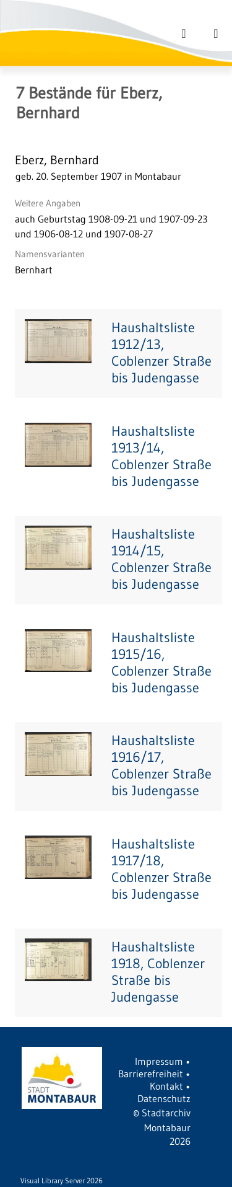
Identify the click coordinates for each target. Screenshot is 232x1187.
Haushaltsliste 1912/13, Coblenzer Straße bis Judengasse (161, 352)
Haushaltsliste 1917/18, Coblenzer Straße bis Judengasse (161, 869)
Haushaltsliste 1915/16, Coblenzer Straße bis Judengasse (161, 662)
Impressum (159, 1061)
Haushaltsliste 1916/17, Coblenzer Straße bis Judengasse (161, 765)
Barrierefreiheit (150, 1073)
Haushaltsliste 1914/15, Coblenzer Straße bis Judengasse (161, 559)
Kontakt (166, 1086)
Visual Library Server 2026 (61, 1180)
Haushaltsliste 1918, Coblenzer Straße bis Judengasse (158, 971)
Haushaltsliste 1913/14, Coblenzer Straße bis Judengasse (161, 456)
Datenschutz (164, 1098)
